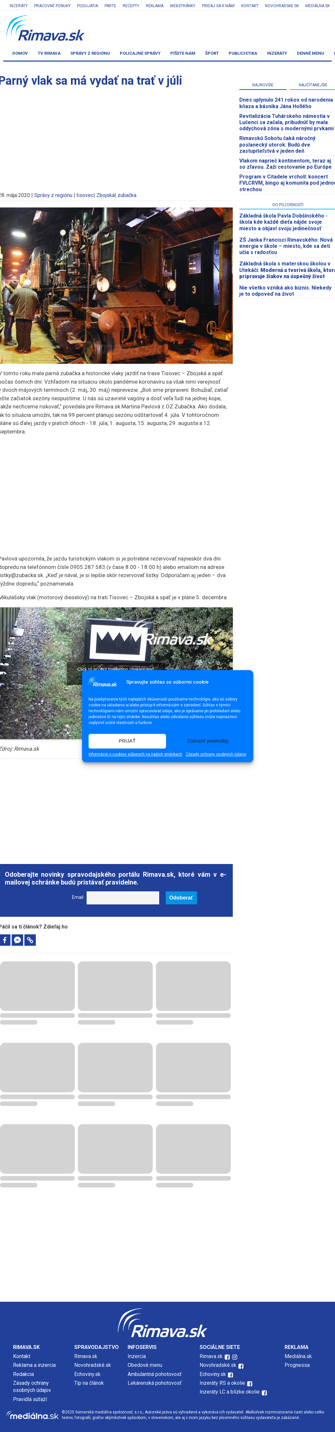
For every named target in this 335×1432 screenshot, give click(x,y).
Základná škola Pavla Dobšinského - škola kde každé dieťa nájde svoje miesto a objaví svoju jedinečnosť (283, 222)
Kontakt (249, 6)
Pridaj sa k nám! (218, 6)
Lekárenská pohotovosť (155, 1383)
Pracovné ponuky (52, 6)
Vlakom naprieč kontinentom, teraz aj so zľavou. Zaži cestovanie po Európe (285, 164)
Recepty (131, 6)
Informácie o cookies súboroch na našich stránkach (135, 754)
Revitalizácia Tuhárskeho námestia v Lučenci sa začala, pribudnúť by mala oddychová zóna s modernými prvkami (286, 122)
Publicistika (243, 53)
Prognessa (297, 1365)
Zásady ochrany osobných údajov (216, 754)
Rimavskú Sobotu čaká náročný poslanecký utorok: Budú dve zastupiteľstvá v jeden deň (277, 144)
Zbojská (105, 195)
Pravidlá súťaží (30, 1399)
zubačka (127, 195)
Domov (20, 53)
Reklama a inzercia (34, 1365)
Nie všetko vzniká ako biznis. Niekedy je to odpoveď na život (285, 291)
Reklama (154, 6)
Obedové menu (145, 1365)
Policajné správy (140, 53)
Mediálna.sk (317, 6)
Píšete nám (182, 53)
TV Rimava (49, 53)
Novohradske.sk (282, 6)
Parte (110, 6)
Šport (212, 53)
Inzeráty (19, 6)
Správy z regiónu (90, 53)
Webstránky (182, 6)
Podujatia (87, 6)
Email (77, 897)
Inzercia (137, 1356)
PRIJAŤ (127, 741)
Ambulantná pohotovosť (155, 1374)
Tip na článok (89, 1383)
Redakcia (23, 1374)
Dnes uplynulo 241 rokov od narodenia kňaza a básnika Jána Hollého (286, 103)
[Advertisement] (115, 486)
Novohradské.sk (92, 1365)
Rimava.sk (85, 1356)
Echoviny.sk (87, 1374)
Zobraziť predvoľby (208, 741)
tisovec (85, 195)
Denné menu (310, 53)
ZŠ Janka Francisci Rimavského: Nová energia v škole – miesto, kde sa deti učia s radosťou (286, 246)
